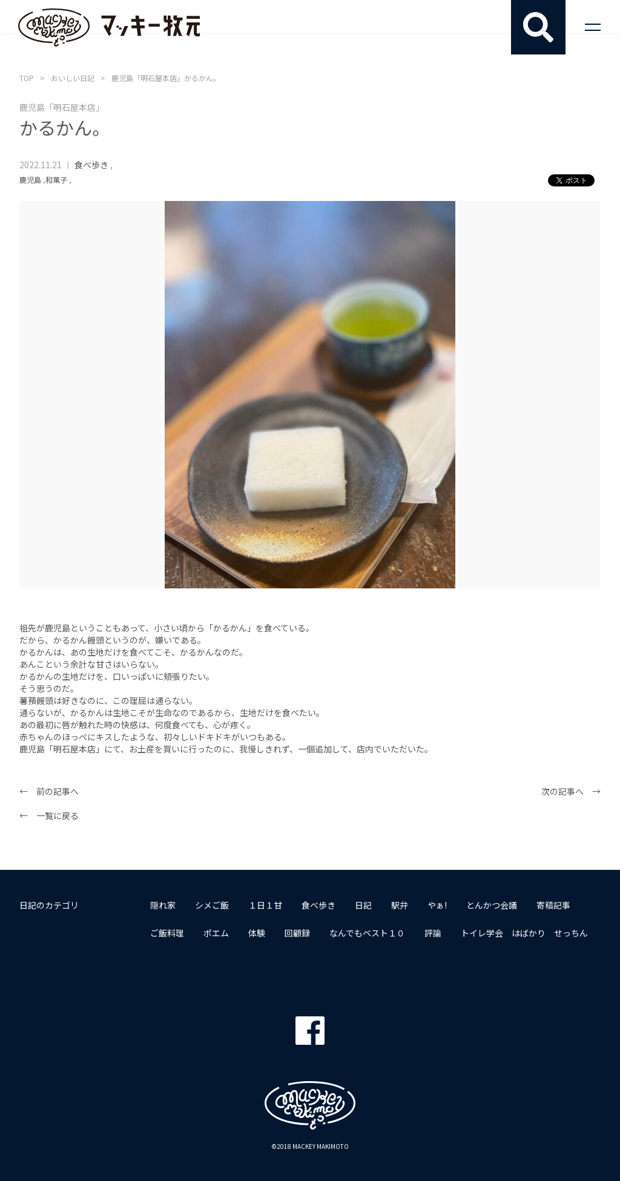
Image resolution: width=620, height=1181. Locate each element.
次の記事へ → (571, 791)
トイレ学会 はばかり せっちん (524, 933)
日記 (363, 905)
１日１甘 (265, 905)
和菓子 (56, 179)
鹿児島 (30, 179)
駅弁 (399, 905)
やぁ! (437, 905)
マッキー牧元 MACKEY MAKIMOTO (109, 27)
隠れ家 (163, 905)
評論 (432, 933)
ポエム (216, 933)
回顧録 (297, 933)
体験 (256, 933)
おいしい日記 (72, 78)
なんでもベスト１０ (367, 933)
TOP (26, 78)
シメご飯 (212, 905)
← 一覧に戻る (49, 815)
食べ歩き (91, 165)
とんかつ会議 (491, 905)
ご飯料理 (167, 933)
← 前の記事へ (49, 791)
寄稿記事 (553, 905)
